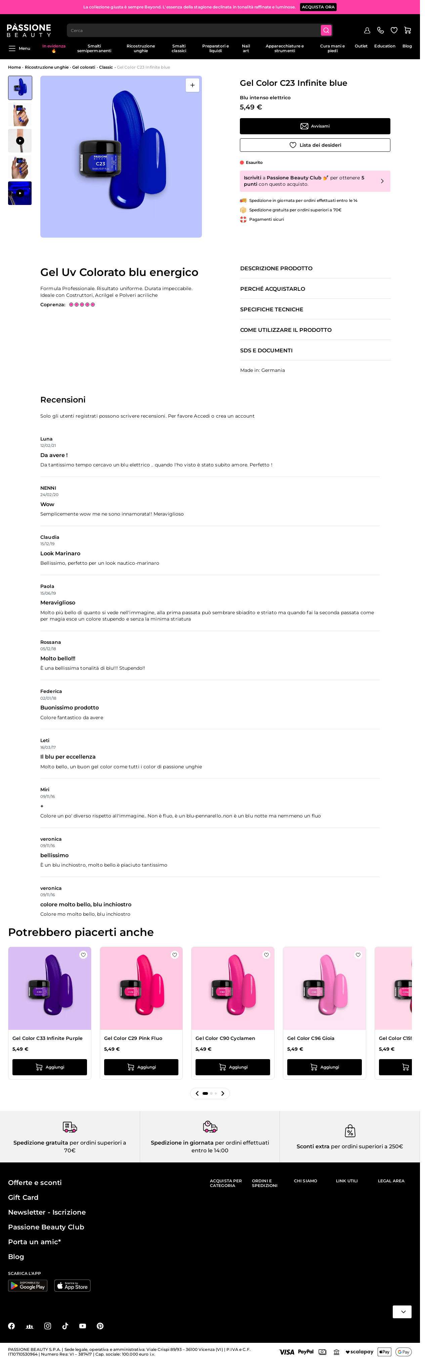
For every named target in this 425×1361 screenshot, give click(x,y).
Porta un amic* (34, 1242)
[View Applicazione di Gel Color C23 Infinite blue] (20, 140)
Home (14, 67)
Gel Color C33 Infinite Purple (47, 1038)
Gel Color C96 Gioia (311, 1038)
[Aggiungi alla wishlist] (315, 145)
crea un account (235, 416)
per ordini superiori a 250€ (366, 1146)
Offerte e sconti (35, 1183)
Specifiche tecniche (271, 309)
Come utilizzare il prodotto (286, 330)
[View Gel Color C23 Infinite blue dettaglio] (20, 114)
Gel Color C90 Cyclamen (225, 1038)
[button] (197, 1093)
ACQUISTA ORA (318, 6)
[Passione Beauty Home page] (30, 25)
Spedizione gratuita (40, 1143)
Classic (106, 67)
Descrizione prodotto (276, 268)
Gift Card (23, 1197)
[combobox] (201, 25)
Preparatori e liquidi (215, 48)
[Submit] (328, 25)
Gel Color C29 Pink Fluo (133, 1038)
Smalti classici (179, 48)
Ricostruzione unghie (141, 48)
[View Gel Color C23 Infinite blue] (20, 88)
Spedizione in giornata (182, 1143)
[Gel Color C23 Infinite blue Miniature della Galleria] (20, 140)
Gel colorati (83, 67)
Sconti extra (313, 1146)
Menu (19, 48)
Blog (407, 45)
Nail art (246, 48)
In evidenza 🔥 (54, 48)
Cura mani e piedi (332, 48)
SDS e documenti (266, 350)
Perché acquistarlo (272, 289)
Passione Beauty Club (46, 1227)
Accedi (202, 416)
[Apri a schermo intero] (192, 85)
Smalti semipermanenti (94, 48)
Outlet (361, 45)
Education (384, 45)
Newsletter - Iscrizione (47, 1212)
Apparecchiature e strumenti (285, 48)
